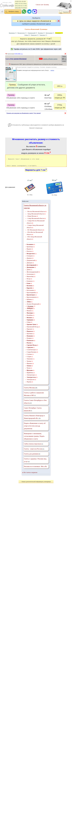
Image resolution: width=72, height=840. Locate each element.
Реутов (29, 345)
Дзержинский (31, 263)
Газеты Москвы (29, 390)
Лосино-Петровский (33, 306)
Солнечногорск (31, 352)
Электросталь (31, 379)
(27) (35, 404)
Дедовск (29, 260)
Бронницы (30, 249)
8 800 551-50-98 (20, 1)
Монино (29, 313)
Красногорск (31, 297)
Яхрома (29, 384)
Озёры (29, 324)
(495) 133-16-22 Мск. (21, 3)
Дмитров (29, 265)
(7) (34, 396)
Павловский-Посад (32, 329)
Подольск (30, 333)
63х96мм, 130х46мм (48, 106)
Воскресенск (31, 256)
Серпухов (30, 350)
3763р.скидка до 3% (59, 106)
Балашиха (30, 247)
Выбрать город (12, 11)
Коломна (29, 288)
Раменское (30, 343)
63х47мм (47, 96)
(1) (13, 33)
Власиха (29, 253)
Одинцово (30, 322)
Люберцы (30, 311)
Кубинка (29, 302)
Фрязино (29, 366)
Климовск (30, 283)
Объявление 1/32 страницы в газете (20, 96)
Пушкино (30, 338)
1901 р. (60, 86)
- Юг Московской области (34, 232)
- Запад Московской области (35, 216)
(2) (32, 33)
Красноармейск (31, 295)
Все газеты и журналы (30, 475)
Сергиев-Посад (31, 347)
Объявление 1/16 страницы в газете (20, 106)
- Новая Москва (31, 218)
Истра (28, 281)
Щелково (30, 373)
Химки (29, 368)
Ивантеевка (30, 279)
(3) (35, 462)
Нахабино (30, 317)
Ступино (29, 356)
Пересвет (29, 331)
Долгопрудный (31, 267)
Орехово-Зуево (31, 327)
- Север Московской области (35, 221)
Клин (28, 286)
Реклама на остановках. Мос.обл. (35, 469)
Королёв (29, 290)
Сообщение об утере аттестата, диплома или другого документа (26, 86)
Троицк (29, 363)
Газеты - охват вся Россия (33, 451)
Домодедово (30, 269)
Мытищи (30, 315)
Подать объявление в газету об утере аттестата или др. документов (34, 428)
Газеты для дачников (31, 456)
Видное (29, 251)
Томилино (30, 361)
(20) (30, 390)
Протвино (30, 336)
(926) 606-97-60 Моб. (21, 8)
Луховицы (30, 308)
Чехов (28, 370)
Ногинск (29, 320)
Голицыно (30, 258)
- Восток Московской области (36, 214)
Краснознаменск (32, 299)
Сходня (29, 359)
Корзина (65, 12)
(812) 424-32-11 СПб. (21, 5)
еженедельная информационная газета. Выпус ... (42, 71)
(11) (34, 451)
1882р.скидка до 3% (59, 96)
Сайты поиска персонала (32, 446)
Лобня (29, 304)
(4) (32, 456)
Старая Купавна (31, 354)
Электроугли (30, 382)
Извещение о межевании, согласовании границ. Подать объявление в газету (34, 438)
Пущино (29, 340)
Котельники (30, 292)
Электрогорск (31, 377)
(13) (34, 419)
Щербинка (30, 375)
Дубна (28, 272)
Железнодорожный (32, 274)
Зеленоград (30, 276)
